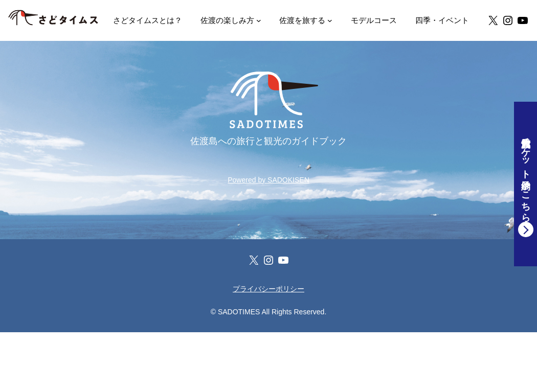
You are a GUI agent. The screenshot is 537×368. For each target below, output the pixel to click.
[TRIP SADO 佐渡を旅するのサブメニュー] (329, 20)
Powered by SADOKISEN (268, 180)
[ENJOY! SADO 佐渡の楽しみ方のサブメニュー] (258, 20)
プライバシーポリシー (268, 289)
